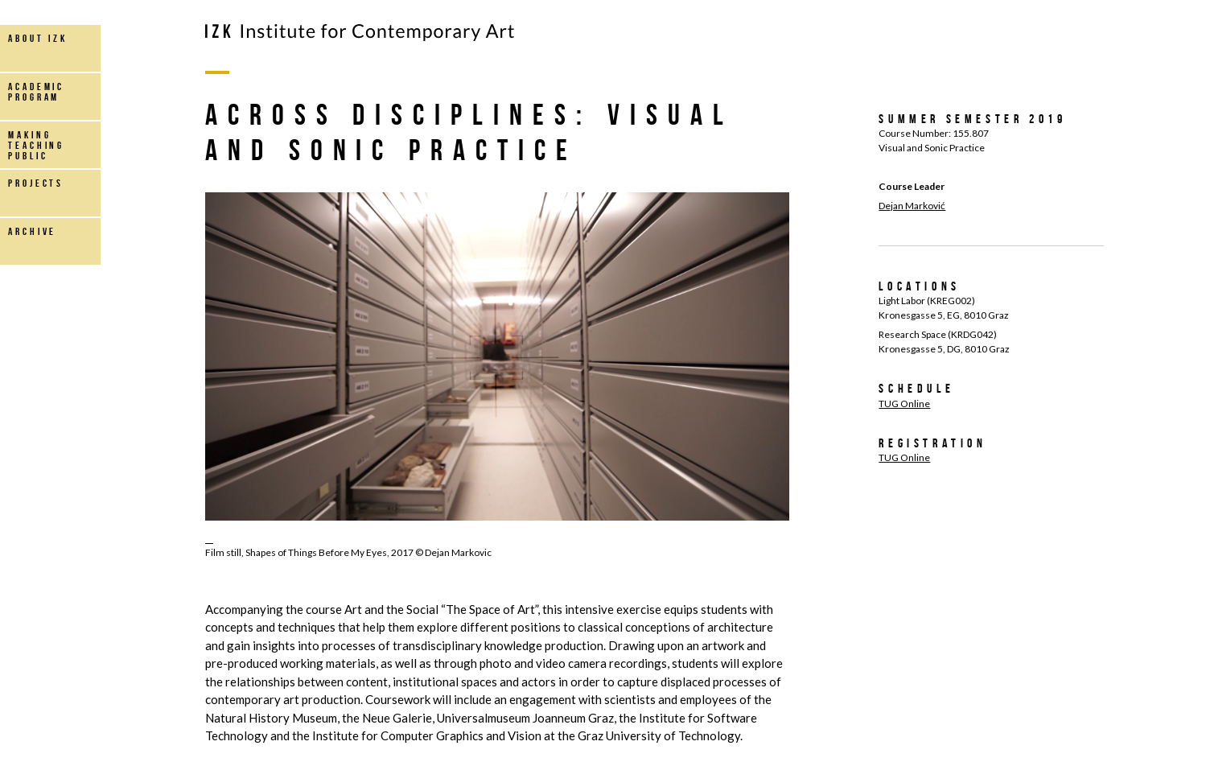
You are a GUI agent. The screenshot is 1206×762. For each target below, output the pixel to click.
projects (36, 183)
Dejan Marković (912, 206)
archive (32, 231)
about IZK (38, 38)
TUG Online (904, 403)
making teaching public (36, 145)
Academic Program (36, 91)
